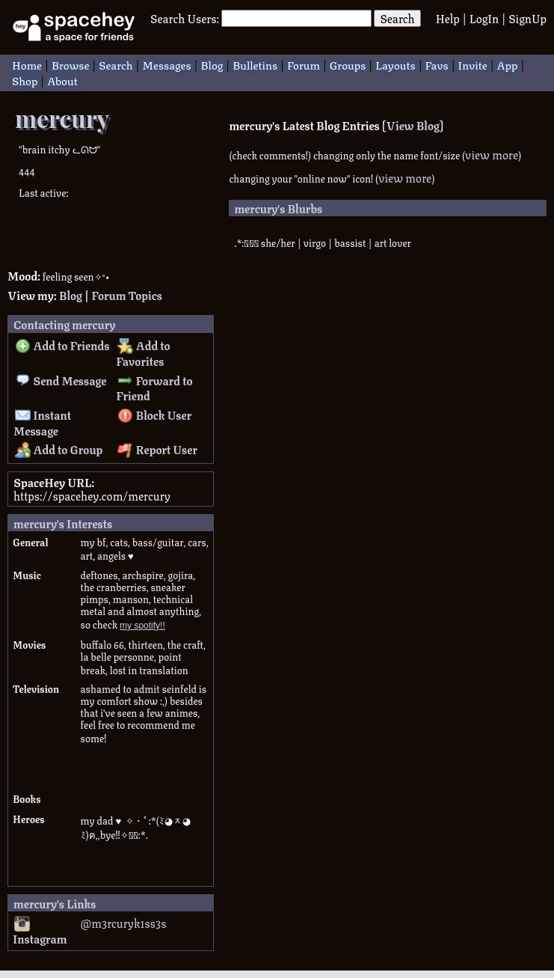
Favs (437, 64)
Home (27, 64)
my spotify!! (142, 625)
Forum (303, 64)
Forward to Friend (154, 388)
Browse (70, 64)
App (507, 64)
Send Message (61, 380)
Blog (212, 64)
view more (491, 154)
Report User (157, 449)
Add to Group (59, 449)
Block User (154, 415)
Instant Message (42, 422)
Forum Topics (126, 295)
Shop (24, 79)
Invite (472, 64)
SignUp (527, 18)
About (62, 79)
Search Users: (184, 18)
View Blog (413, 125)
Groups (348, 64)
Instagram (40, 931)
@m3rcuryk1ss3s (124, 923)
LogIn (484, 18)
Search (397, 18)
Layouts (395, 64)
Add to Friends (62, 345)
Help (448, 18)
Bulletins (255, 64)
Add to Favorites (143, 353)
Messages (166, 64)
